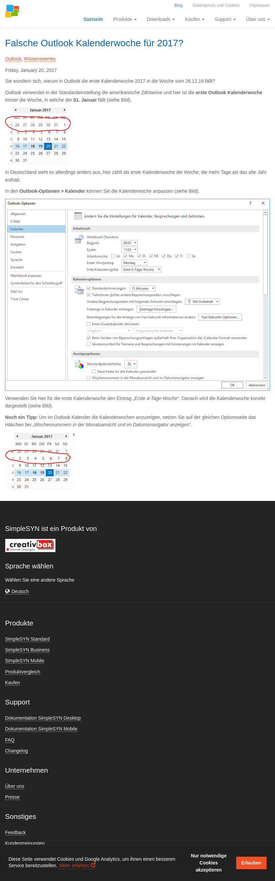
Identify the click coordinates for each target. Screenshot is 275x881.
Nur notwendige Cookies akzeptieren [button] (208, 863)
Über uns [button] (258, 19)
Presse (12, 797)
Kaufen (12, 682)
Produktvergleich (22, 671)
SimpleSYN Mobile (24, 660)
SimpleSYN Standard (27, 639)
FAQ (9, 740)
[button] (17, 591)
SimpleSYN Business (27, 649)
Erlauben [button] (251, 862)
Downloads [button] (161, 19)
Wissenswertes (40, 58)
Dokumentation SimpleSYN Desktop (43, 718)
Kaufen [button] (195, 19)
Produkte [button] (125, 19)
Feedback (15, 832)
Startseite (93, 19)
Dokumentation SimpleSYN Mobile (41, 728)
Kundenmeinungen (25, 843)
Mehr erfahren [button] (74, 865)
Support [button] (225, 19)
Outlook (13, 58)
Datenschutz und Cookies (216, 5)
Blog (179, 5)
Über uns (14, 786)
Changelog (16, 750)
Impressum (260, 5)
